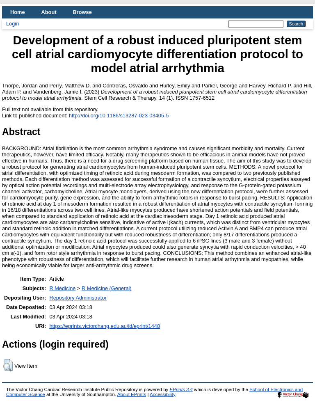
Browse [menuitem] (82, 12)
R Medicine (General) (107, 288)
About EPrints (131, 394)
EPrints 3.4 (181, 389)
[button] (8, 365)
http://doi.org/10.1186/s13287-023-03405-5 (119, 115)
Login (12, 24)
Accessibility (163, 394)
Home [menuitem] (17, 12)
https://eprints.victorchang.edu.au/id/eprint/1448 (104, 326)
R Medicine (62, 288)
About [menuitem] (49, 12)
